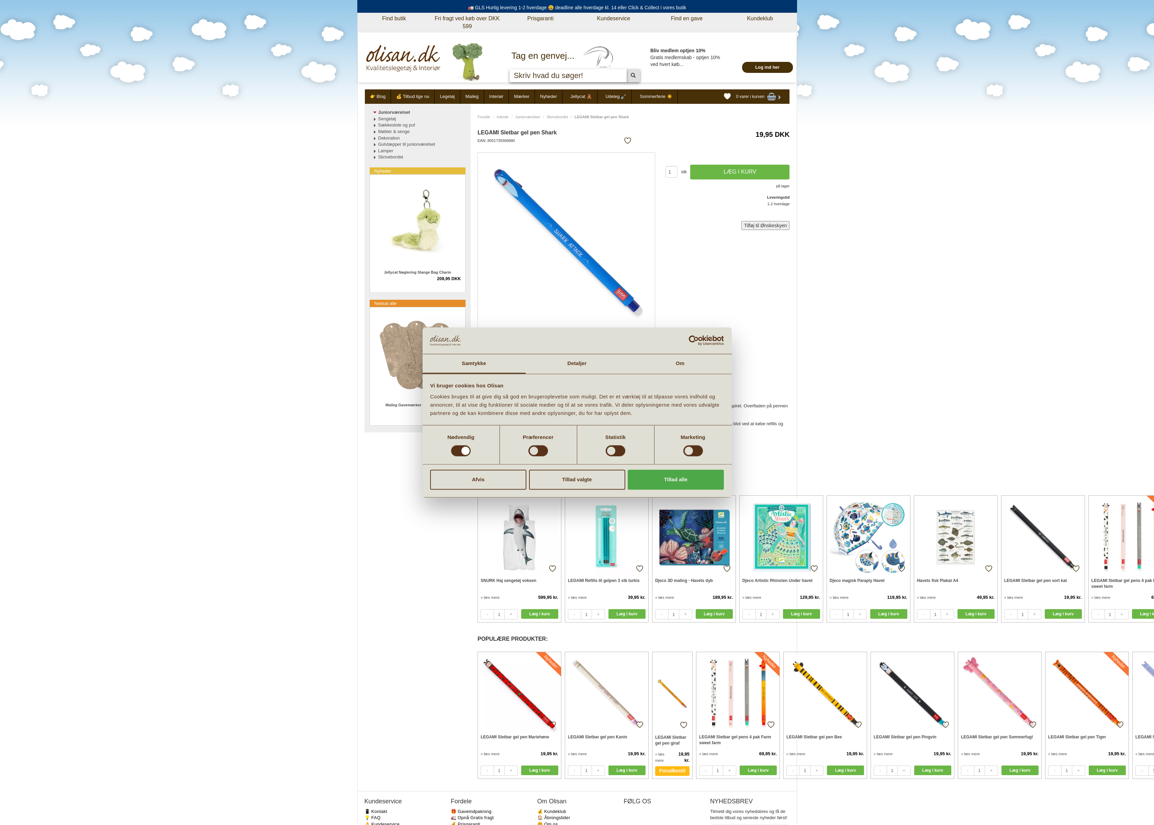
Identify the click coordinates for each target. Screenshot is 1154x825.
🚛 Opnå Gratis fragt (472, 817)
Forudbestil (672, 770)
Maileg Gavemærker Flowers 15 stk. (417, 405)
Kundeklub (760, 18)
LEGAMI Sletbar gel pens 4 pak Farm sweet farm (735, 740)
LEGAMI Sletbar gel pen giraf (670, 740)
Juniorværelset (527, 117)
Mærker (521, 96)
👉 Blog (378, 96)
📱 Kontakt (376, 811)
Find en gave (687, 18)
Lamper (385, 150)
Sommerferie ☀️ (656, 96)
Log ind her (767, 67)
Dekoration (389, 138)
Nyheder (548, 96)
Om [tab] (680, 363)
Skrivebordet (557, 117)
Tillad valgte (577, 479)
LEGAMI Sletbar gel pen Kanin (597, 737)
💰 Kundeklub (551, 811)
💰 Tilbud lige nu (412, 96)
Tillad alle (675, 479)
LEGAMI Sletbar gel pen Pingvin (905, 737)
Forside (484, 117)
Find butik (394, 18)
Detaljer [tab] (577, 363)
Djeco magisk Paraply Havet (857, 580)
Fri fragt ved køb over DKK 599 (467, 22)
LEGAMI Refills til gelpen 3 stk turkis (604, 580)
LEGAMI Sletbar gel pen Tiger (1077, 737)
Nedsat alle (385, 303)
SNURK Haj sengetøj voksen (508, 580)
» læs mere (490, 597)
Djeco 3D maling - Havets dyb (684, 580)
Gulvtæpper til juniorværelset (406, 144)
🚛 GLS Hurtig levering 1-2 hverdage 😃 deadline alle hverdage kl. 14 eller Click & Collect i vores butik (577, 7)
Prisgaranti (540, 18)
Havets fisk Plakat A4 (937, 580)
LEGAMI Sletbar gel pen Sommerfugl (997, 737)
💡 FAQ (373, 817)
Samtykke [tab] (474, 363)
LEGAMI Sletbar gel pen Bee (814, 737)
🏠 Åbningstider (553, 817)
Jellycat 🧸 (581, 96)
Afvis (478, 479)
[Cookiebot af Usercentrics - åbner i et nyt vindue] (694, 341)
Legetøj (447, 96)
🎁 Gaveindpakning (471, 811)
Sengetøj (387, 118)
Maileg (472, 96)
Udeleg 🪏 (615, 96)
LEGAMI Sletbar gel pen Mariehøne (515, 737)
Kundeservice (613, 18)
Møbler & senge (394, 131)
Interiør (496, 96)
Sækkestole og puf (396, 125)
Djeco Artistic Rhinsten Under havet (777, 580)
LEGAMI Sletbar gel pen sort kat (1035, 580)
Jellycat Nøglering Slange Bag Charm (417, 272)
